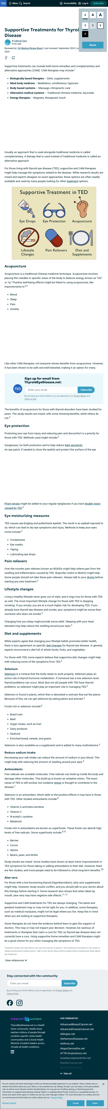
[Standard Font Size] (85, 15)
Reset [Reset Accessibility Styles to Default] (93, 45)
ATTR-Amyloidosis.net (73, 1053)
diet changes (54, 645)
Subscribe (98, 3)
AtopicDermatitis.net (72, 1048)
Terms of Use (30, 399)
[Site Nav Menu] (13, 3)
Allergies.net (67, 1034)
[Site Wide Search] (25, 3)
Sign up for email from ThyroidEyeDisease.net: (43, 380)
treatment (72, 181)
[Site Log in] (83, 3)
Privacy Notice (80, 396)
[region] (54, 1094)
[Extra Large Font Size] (100, 15)
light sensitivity (74, 445)
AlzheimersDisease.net (73, 1038)
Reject (95, 1103)
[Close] (103, 1084)
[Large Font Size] (93, 15)
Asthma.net (67, 1043)
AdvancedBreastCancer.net (76, 1024)
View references (16, 960)
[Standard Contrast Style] (85, 26)
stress (57, 782)
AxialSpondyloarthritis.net (75, 1058)
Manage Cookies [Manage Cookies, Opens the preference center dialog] (9, 1103)
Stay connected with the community (32, 976)
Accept (76, 1103)
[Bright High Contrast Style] (100, 26)
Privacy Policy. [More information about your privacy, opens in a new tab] (57, 1097)
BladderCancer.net (71, 1062)
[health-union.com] (26, 1018)
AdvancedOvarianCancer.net (77, 1029)
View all (65, 1073)
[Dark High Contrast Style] (85, 34)
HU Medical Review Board (30, 48)
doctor (91, 577)
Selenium (10, 674)
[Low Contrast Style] (93, 26)
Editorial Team (20, 41)
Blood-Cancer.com (71, 1067)
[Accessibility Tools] (68, 3)
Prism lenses (12, 503)
